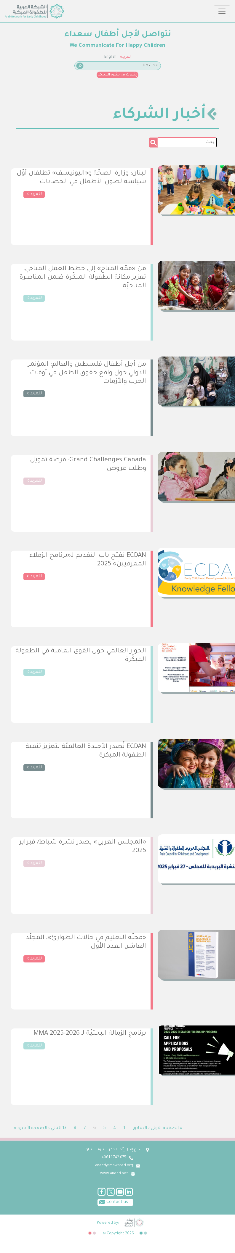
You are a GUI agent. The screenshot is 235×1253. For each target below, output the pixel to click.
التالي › (54, 1128)
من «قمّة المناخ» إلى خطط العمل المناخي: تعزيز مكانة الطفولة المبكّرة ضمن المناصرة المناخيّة (82, 278)
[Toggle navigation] (222, 11)
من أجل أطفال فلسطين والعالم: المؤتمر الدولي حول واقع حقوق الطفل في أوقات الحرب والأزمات (87, 373)
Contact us (112, 1202)
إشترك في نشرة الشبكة (117, 75)
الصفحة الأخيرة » (30, 1128)
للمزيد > (34, 194)
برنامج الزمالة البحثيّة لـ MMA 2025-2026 (89, 1033)
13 (64, 1128)
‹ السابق (141, 1128)
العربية (126, 57)
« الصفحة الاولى (167, 1128)
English (110, 57)
